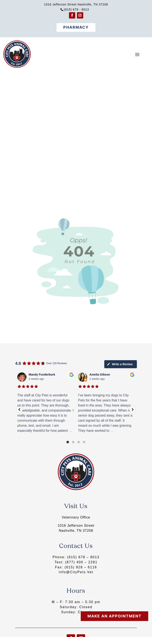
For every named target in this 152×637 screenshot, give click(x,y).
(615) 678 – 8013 (83, 557)
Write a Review (120, 364)
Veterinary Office (76, 517)
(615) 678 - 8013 (76, 9)
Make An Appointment (114, 616)
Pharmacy (76, 27)
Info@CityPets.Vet (76, 572)
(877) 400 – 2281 (81, 562)
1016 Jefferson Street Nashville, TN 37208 (76, 4)
